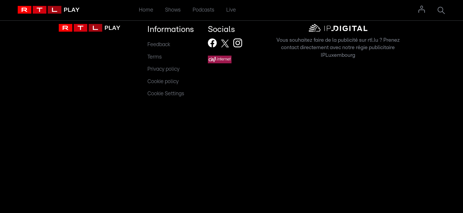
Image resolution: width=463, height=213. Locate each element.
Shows (173, 10)
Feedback (158, 44)
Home (146, 10)
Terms (154, 57)
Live (231, 10)
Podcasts (203, 10)
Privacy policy (163, 69)
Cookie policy (163, 81)
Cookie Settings (165, 93)
